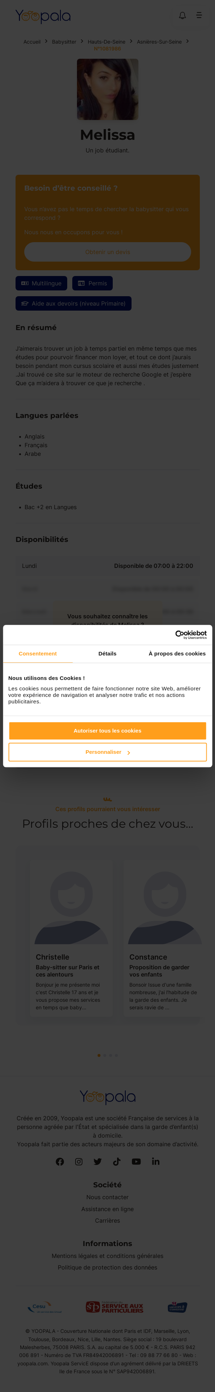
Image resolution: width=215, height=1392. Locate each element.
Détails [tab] (108, 653)
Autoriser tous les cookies (108, 731)
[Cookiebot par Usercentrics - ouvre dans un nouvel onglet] (175, 635)
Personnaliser (108, 752)
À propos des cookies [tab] (177, 653)
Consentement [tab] (38, 653)
